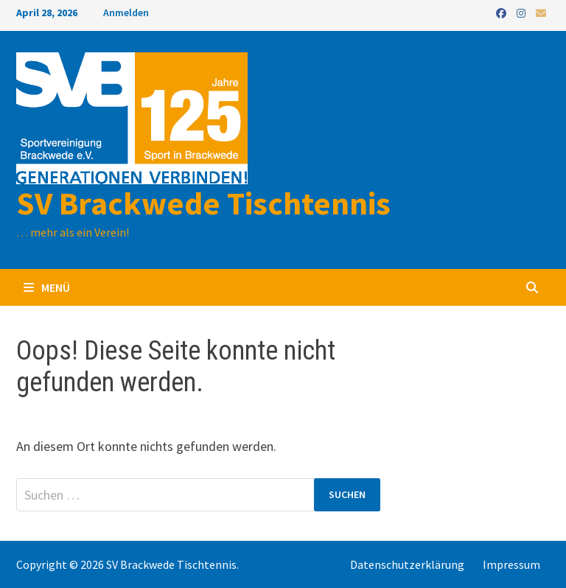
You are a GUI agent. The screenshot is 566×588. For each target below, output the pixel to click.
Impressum (511, 564)
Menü (47, 287)
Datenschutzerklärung (407, 564)
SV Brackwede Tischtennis (203, 203)
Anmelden (126, 12)
